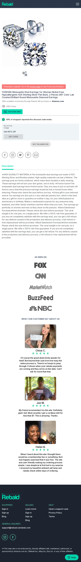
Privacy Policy (55, 512)
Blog (4, 516)
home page (35, 86)
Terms (52, 516)
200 (10, 112)
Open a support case (58, 509)
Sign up (5, 512)
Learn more (30, 509)
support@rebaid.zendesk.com (16, 527)
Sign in (5, 509)
